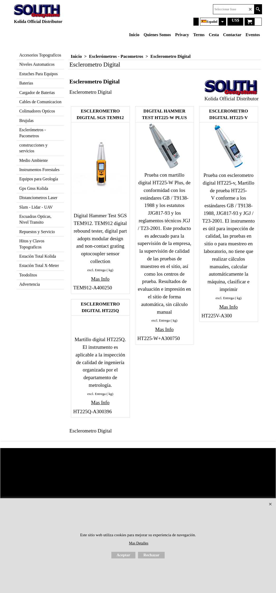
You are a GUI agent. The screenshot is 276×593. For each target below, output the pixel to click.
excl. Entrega (96, 270)
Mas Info (100, 279)
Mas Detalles (138, 543)
